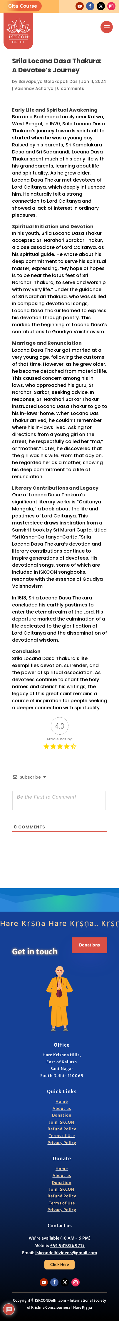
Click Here (59, 1264)
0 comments (70, 88)
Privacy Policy (62, 1142)
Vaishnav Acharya (33, 88)
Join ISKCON (61, 1122)
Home (62, 1101)
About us (62, 1108)
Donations (89, 945)
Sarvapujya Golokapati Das (48, 81)
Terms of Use (62, 1135)
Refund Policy (62, 1129)
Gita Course (22, 6)
